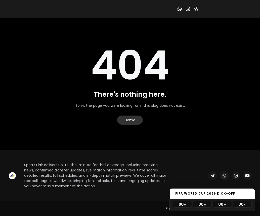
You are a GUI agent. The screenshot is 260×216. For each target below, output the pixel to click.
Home (130, 120)
